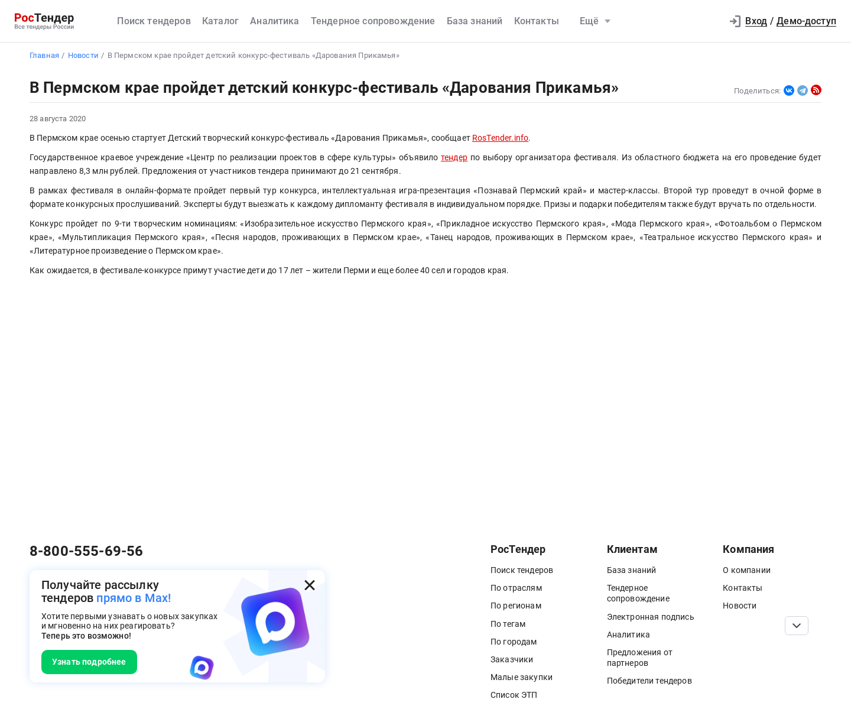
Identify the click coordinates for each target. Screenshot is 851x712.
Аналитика (274, 21)
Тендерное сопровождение (373, 21)
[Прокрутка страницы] (796, 625)
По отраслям (516, 588)
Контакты (536, 21)
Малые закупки (522, 677)
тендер (454, 158)
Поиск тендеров (153, 21)
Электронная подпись (650, 617)
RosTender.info (500, 138)
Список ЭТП (514, 695)
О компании (747, 570)
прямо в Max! (133, 598)
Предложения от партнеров (640, 658)
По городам (514, 641)
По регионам (516, 605)
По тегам (508, 624)
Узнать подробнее (89, 661)
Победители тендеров (649, 680)
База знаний (475, 21)
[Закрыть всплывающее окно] (309, 585)
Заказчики (512, 659)
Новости (739, 605)
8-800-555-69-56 (86, 551)
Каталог (220, 21)
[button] (707, 21)
